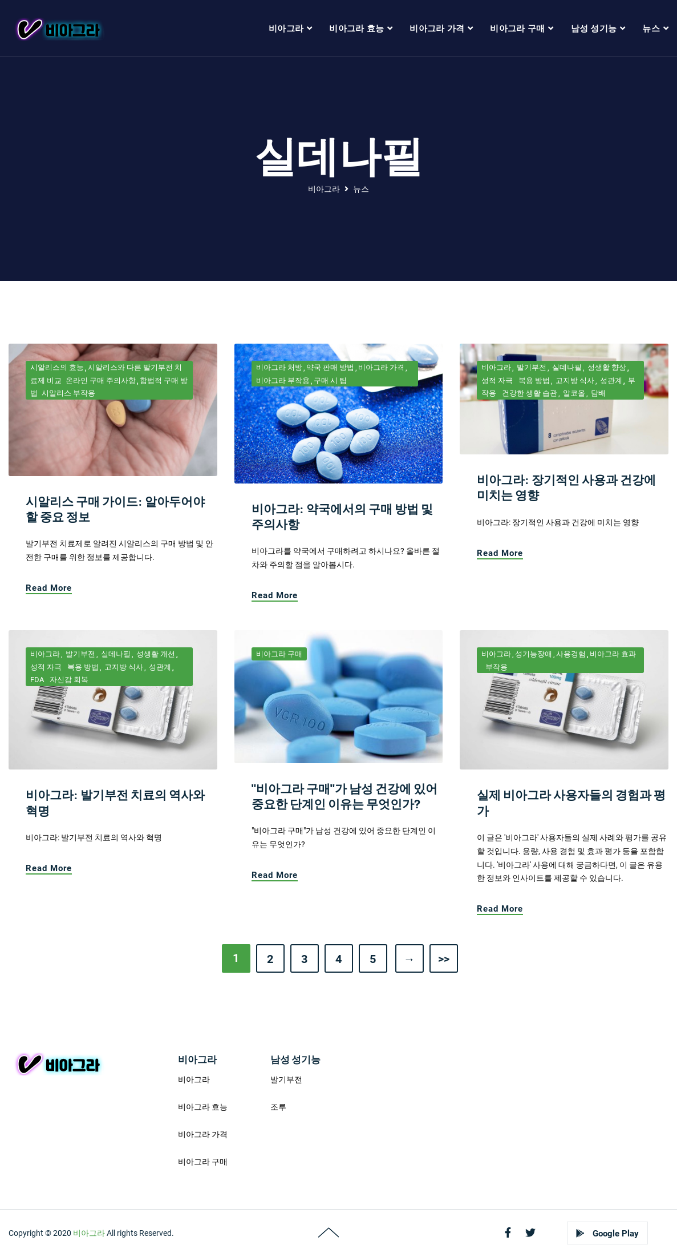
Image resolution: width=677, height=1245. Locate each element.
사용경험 (571, 654)
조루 (278, 1106)
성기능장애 (533, 654)
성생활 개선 (155, 654)
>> (443, 959)
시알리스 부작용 (68, 393)
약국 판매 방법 (330, 367)
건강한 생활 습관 (528, 393)
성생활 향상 (606, 367)
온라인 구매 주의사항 (101, 380)
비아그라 (324, 189)
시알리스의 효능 (57, 367)
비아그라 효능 (203, 1106)
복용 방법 (533, 380)
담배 (597, 393)
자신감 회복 (68, 679)
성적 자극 (497, 380)
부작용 (496, 667)
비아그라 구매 (279, 654)
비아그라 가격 (381, 367)
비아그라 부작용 (283, 380)
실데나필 (566, 367)
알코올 (573, 393)
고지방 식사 (574, 380)
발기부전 (530, 367)
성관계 (610, 380)
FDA (37, 679)
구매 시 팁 (330, 380)
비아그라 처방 (279, 367)
